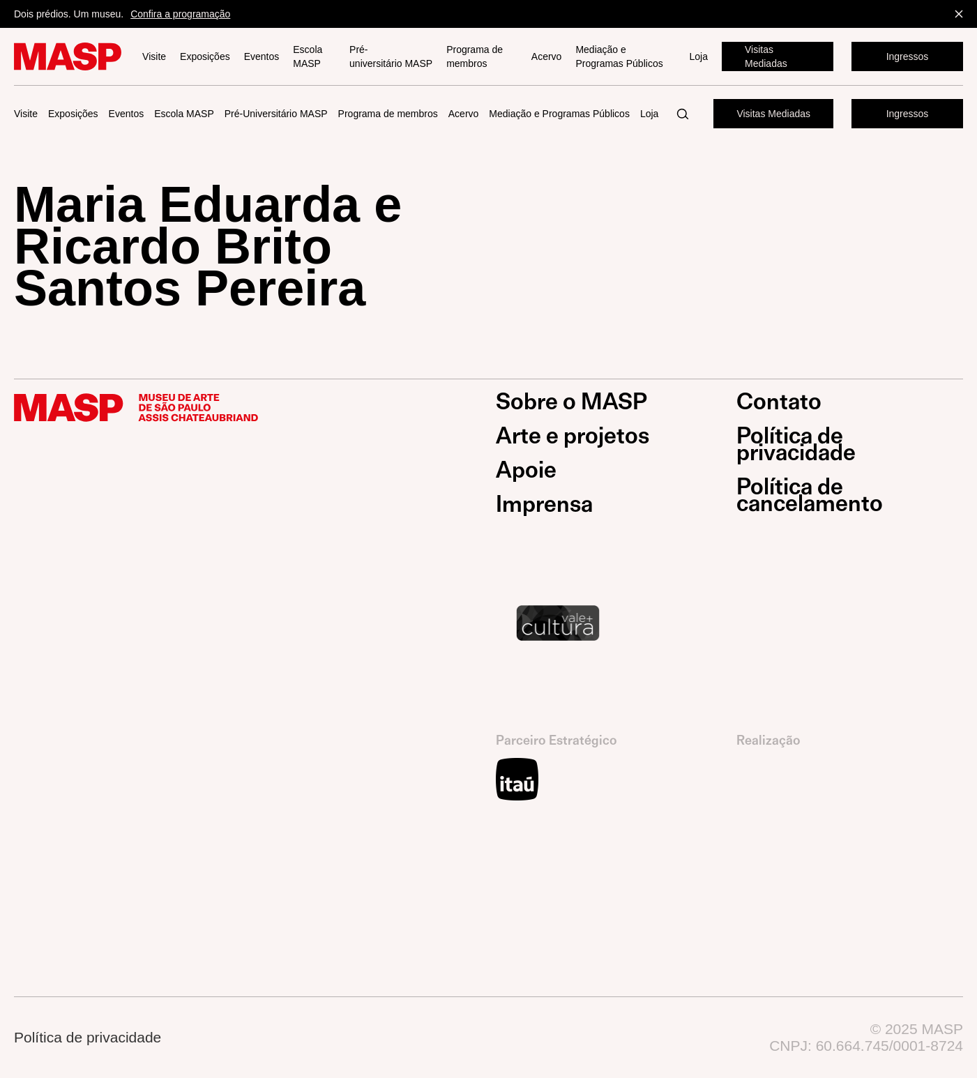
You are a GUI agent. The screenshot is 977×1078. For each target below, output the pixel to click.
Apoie (526, 470)
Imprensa (544, 504)
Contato (778, 401)
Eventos (262, 56)
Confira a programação (180, 14)
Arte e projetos (572, 435)
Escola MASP (307, 56)
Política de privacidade (796, 444)
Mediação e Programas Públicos (618, 56)
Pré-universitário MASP (390, 56)
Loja (699, 56)
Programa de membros (474, 56)
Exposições (205, 56)
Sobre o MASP (571, 401)
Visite (154, 56)
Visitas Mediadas (766, 56)
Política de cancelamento (809, 495)
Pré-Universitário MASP (276, 113)
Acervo (546, 56)
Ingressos (907, 56)
